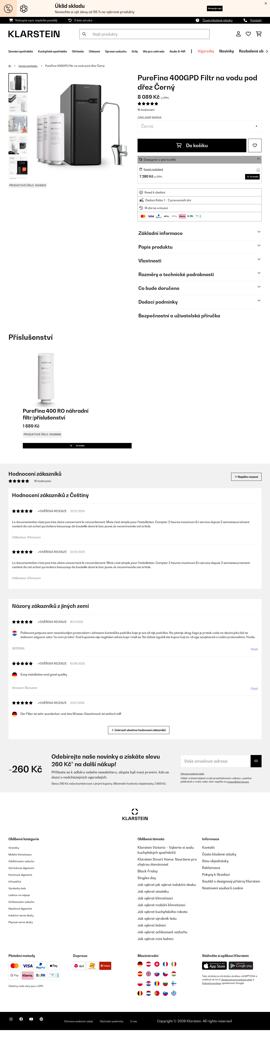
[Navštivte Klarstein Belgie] (140, 1010)
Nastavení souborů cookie (222, 905)
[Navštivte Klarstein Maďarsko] (173, 990)
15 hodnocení (146, 109)
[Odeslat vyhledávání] (84, 34)
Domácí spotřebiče (31, 65)
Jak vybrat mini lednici (155, 956)
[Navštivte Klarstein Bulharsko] (165, 1000)
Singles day (147, 895)
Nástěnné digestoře (24, 925)
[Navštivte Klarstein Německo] (140, 981)
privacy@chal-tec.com (240, 798)
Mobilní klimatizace (23, 871)
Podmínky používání (213, 999)
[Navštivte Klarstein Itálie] (173, 981)
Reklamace (211, 885)
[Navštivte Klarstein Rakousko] (148, 981)
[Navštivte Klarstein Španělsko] (140, 990)
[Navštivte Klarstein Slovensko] (156, 990)
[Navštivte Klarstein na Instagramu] (12, 1038)
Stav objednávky (215, 878)
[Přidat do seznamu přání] (255, 145)
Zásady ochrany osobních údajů (239, 996)
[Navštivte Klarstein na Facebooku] (26, 1038)
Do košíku (192, 145)
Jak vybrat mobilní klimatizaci (161, 922)
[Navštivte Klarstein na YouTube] (39, 1038)
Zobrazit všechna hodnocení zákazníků (140, 746)
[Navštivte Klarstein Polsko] (140, 1000)
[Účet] (238, 34)
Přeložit (252, 671)
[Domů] (13, 65)
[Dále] (267, 51)
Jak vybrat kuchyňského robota (163, 928)
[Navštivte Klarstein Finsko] (173, 1000)
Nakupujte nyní (208, 8)
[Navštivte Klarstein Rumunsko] (156, 1000)
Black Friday (148, 888)
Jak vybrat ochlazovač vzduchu (162, 949)
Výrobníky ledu (20, 905)
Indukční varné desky (25, 932)
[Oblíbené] (248, 34)
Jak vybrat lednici (152, 942)
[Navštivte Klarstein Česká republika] (165, 990)
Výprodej (260, 51)
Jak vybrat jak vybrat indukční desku (167, 901)
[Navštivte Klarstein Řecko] (173, 1010)
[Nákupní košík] (259, 34)
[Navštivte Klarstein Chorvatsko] (148, 1000)
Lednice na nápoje (22, 912)
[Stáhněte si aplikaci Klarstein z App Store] (214, 982)
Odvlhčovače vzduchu (25, 878)
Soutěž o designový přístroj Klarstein (231, 898)
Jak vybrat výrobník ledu (157, 935)
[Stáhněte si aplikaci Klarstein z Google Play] (241, 982)
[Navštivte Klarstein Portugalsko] (156, 1010)
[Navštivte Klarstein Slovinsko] (165, 1010)
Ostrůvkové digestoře (25, 885)
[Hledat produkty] (144, 34)
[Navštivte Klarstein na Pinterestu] (53, 1038)
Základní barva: (150, 117)
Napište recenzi (241, 490)
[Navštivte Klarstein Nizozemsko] (148, 1010)
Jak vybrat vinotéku (153, 908)
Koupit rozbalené (155, 169)
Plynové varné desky (24, 939)
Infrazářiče (17, 898)
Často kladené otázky (217, 20)
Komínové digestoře (24, 891)
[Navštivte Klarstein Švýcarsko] (156, 981)
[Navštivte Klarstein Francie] (165, 981)
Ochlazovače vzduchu (25, 918)
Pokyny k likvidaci (216, 891)
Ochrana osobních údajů (195, 790)
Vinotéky (15, 864)
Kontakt (256, 20)
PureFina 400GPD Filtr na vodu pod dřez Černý (81, 65)
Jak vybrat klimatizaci (155, 915)
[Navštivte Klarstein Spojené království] (148, 990)
